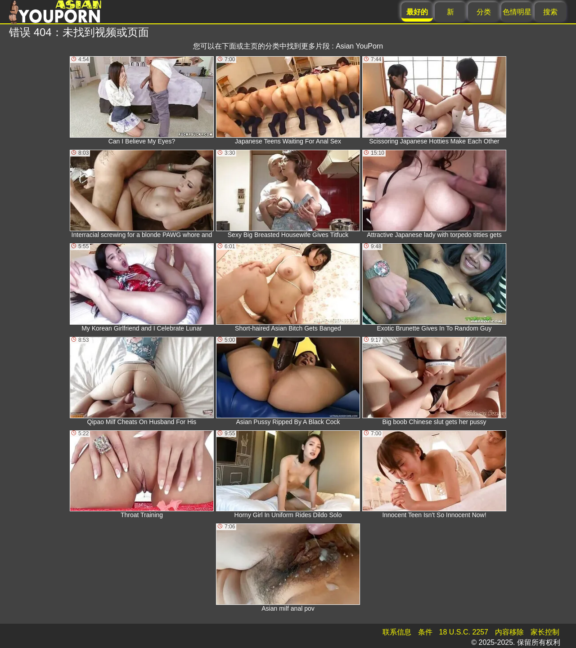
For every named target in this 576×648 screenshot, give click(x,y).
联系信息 (396, 632)
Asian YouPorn (359, 46)
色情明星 (517, 12)
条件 (425, 632)
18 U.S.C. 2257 (463, 632)
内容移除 (509, 632)
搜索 (550, 12)
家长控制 (545, 632)
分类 (484, 12)
